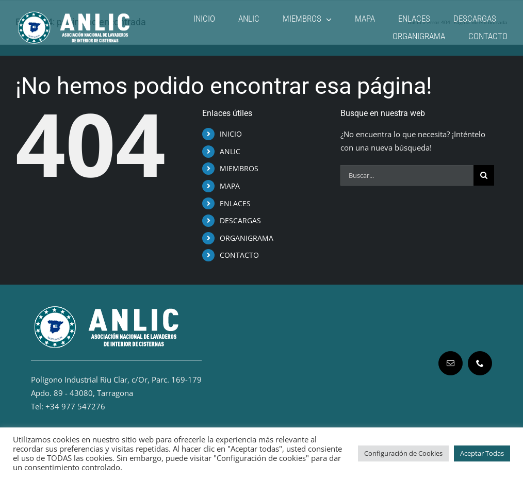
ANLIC (230, 151)
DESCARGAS (240, 220)
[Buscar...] (406, 175)
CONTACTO (239, 255)
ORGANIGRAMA (246, 238)
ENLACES (235, 203)
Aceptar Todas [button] (482, 453)
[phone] (480, 363)
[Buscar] (483, 175)
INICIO (231, 134)
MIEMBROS (239, 168)
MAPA (230, 186)
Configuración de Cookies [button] (403, 453)
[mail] (450, 363)
